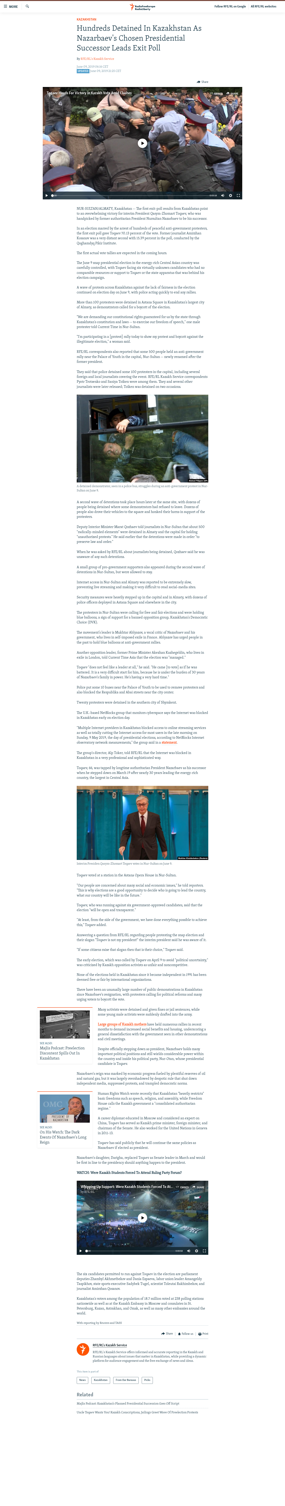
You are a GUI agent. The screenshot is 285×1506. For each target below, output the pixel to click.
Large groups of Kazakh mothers (122, 1024)
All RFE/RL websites (263, 6)
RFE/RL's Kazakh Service (97, 59)
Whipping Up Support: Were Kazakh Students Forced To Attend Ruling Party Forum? (145, 1187)
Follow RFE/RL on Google (230, 6)
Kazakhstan (86, 20)
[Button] (202, 82)
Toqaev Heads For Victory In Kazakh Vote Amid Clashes (89, 93)
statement (169, 743)
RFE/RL (89, 1192)
